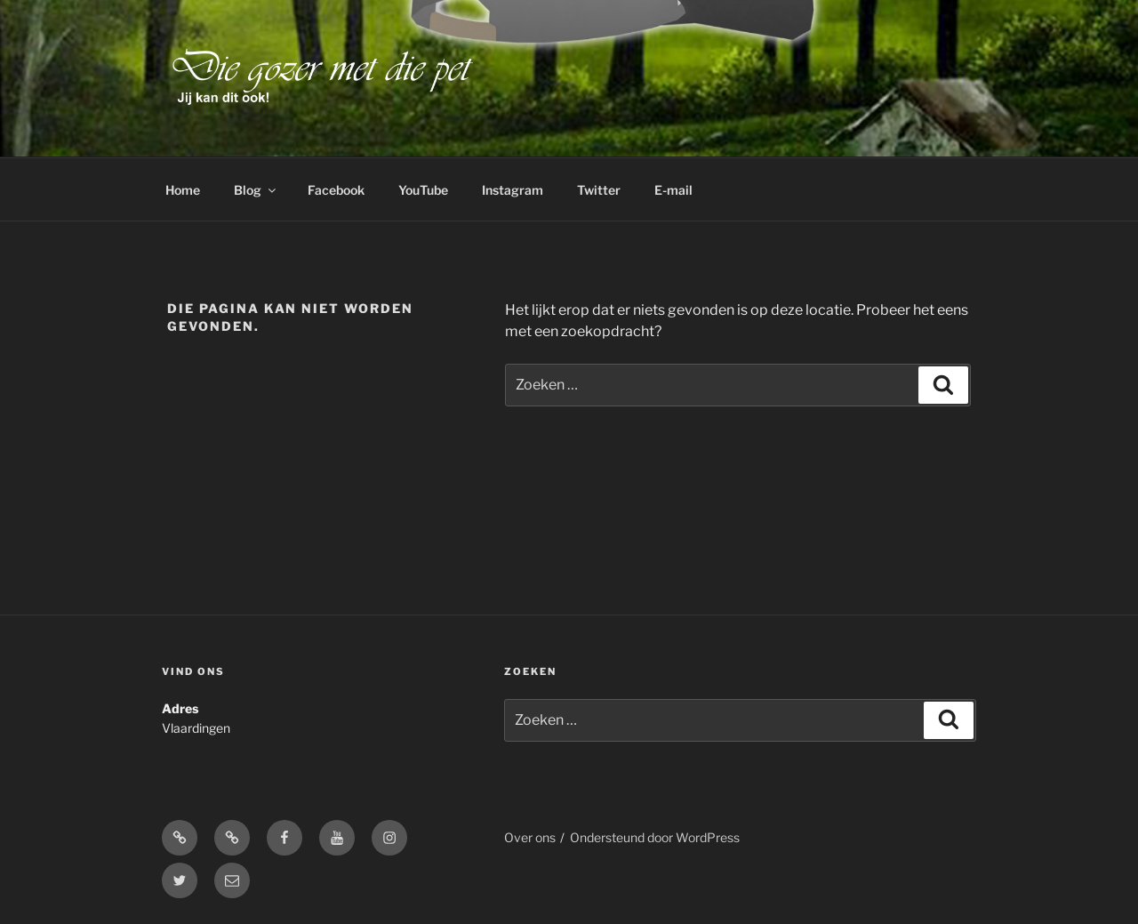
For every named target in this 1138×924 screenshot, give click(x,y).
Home (182, 189)
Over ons (530, 837)
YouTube (423, 189)
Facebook (336, 189)
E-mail (673, 189)
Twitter (599, 189)
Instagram (512, 189)
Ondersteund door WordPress (655, 837)
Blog (256, 189)
